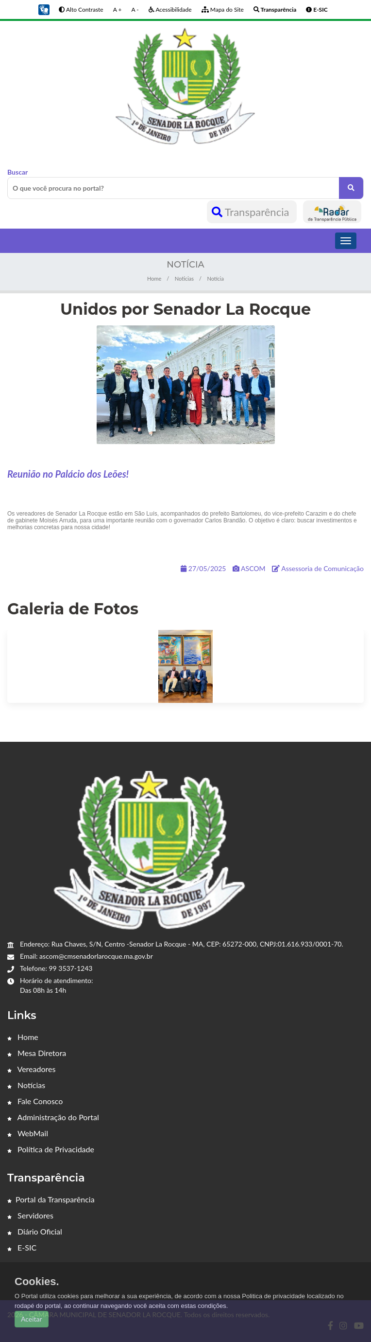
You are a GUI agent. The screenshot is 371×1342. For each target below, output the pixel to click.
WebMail (27, 1133)
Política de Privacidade (50, 1149)
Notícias (26, 1085)
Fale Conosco (35, 1101)
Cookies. (37, 1282)
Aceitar (31, 1319)
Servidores (30, 1215)
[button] (43, 9)
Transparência (252, 211)
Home (154, 278)
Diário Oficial (34, 1231)
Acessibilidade (170, 9)
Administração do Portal (53, 1117)
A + (117, 9)
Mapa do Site (223, 9)
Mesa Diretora (36, 1052)
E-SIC (21, 1247)
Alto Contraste (81, 9)
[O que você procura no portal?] (351, 188)
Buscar (185, 183)
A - (134, 9)
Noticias (184, 278)
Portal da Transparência (51, 1199)
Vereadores (31, 1069)
